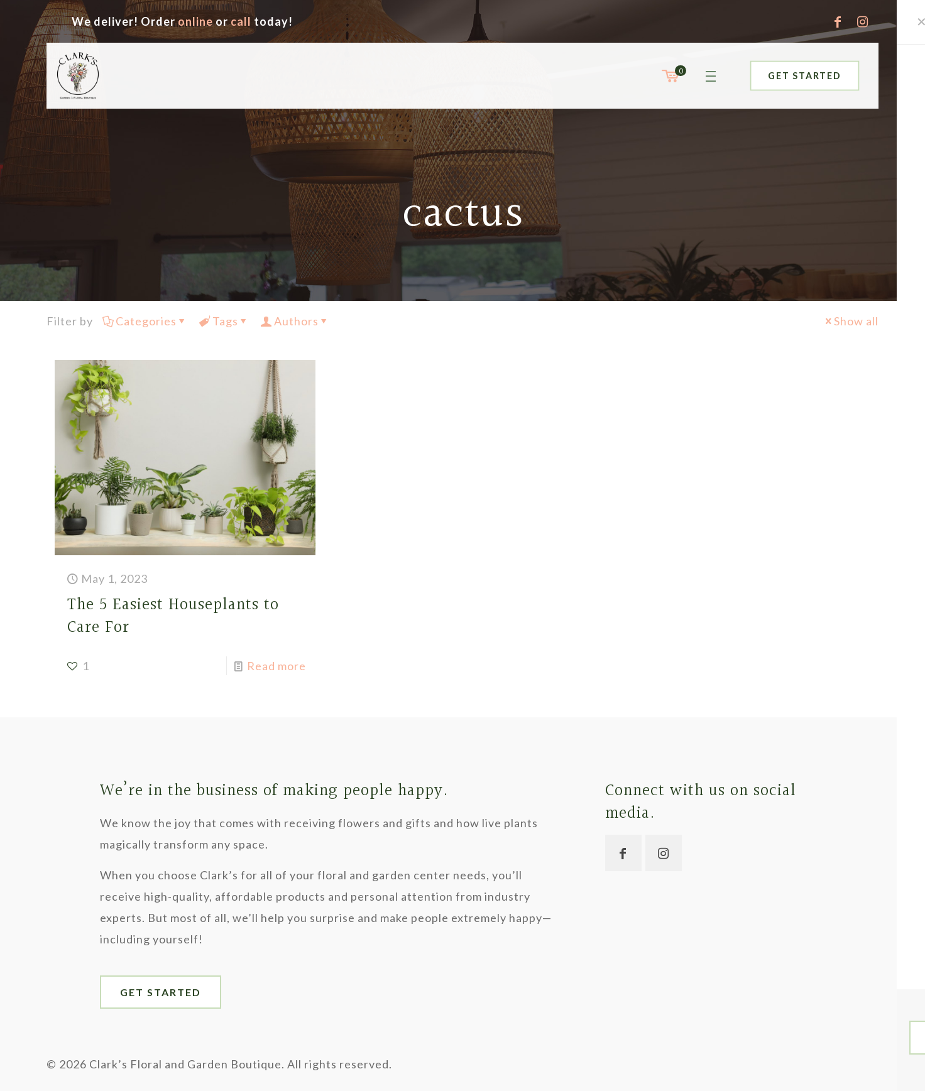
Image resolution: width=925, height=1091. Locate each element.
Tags (224, 321)
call (241, 21)
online (195, 21)
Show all (850, 321)
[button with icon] (623, 853)
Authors (295, 321)
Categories (145, 321)
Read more (276, 666)
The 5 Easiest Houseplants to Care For (173, 616)
